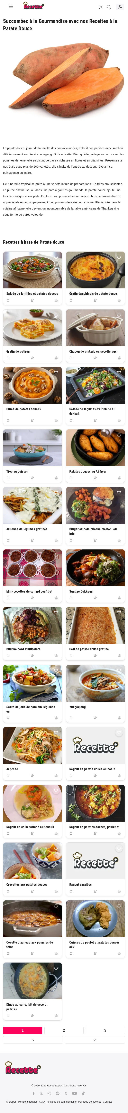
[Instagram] (49, 1093)
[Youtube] (74, 1093)
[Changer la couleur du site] (101, 7)
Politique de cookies (89, 1101)
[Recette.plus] (37, 7)
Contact (107, 1101)
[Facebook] (33, 1093)
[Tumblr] (66, 1093)
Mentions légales (27, 1101)
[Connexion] (120, 7)
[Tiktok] (83, 1093)
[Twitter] (41, 1093)
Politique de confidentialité (61, 1101)
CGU (42, 1101)
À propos (11, 1101)
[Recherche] (109, 7)
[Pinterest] (57, 1093)
